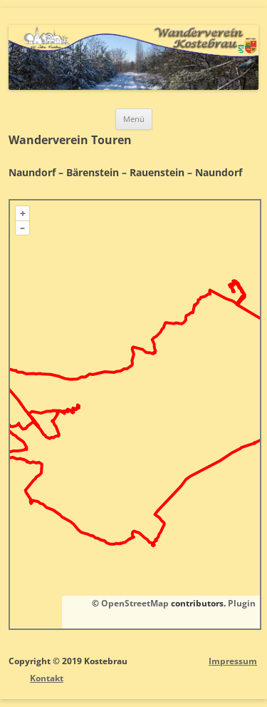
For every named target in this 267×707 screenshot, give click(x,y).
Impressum (233, 661)
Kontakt (46, 678)
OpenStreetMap (135, 603)
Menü (134, 118)
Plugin (241, 603)
